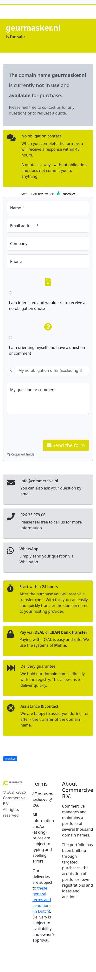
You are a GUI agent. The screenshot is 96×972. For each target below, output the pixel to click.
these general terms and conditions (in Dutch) (41, 899)
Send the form (66, 445)
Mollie (60, 645)
